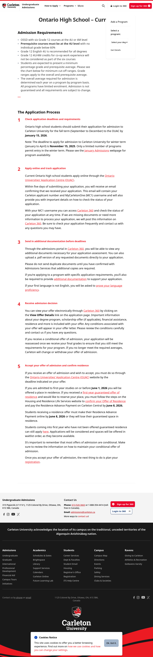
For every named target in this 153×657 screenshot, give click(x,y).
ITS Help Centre (71, 580)
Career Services (71, 555)
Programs (70, 5)
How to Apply (53, 5)
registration (32, 462)
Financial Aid (8, 575)
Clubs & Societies (102, 580)
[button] (105, 6)
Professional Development (9, 570)
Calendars (38, 572)
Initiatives (7, 583)
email (28, 597)
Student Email (71, 564)
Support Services (41, 568)
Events (97, 564)
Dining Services (101, 576)
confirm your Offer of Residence (105, 401)
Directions (99, 559)
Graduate (7, 559)
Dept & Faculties (72, 559)
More (81, 5)
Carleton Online (41, 576)
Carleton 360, (76, 248)
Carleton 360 (85, 210)
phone (19, 597)
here (46, 431)
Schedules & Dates (42, 555)
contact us (83, 516)
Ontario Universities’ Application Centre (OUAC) (59, 377)
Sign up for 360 (140, 5)
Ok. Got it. (111, 643)
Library (36, 564)
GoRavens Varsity (133, 564)
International (9, 564)
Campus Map (100, 555)
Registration (70, 576)
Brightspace (39, 559)
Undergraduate (10, 555)
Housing (68, 568)
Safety (97, 572)
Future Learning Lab (43, 580)
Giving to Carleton (134, 555)
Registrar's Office (72, 572)
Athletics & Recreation (136, 559)
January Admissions (96, 150)
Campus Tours (9, 579)
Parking (98, 568)
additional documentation (70, 279)
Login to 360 (120, 5)
